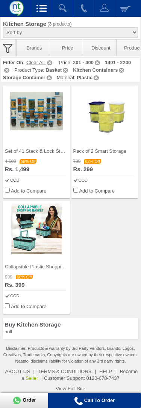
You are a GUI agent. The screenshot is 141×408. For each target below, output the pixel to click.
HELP (105, 371)
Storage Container (28, 77)
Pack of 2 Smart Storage (100, 151)
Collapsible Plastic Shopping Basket (44, 266)
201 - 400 (87, 62)
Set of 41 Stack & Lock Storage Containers (51, 151)
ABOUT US (17, 371)
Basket (58, 70)
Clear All (39, 62)
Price (67, 48)
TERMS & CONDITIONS (64, 371)
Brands (34, 48)
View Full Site (70, 388)
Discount (101, 48)
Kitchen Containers (99, 70)
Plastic (88, 77)
